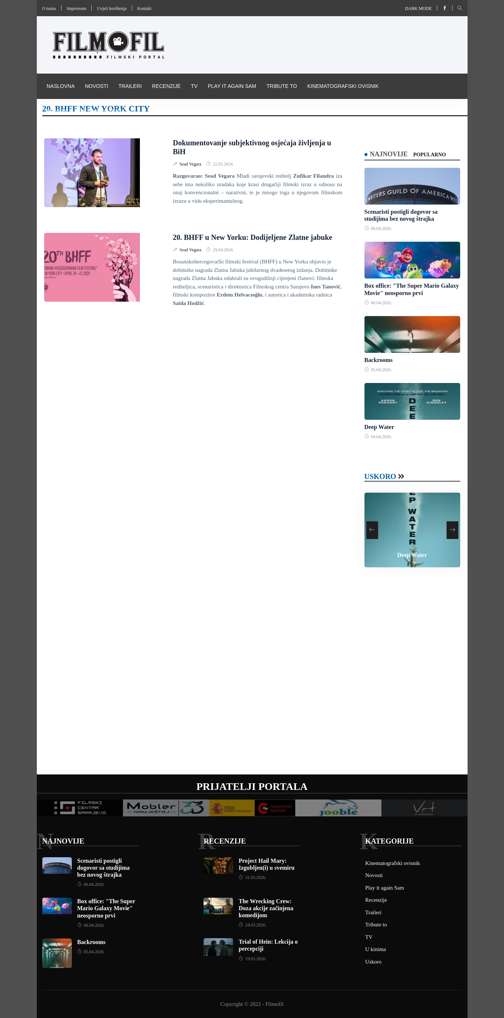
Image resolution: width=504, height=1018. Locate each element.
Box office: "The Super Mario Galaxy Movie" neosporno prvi (106, 908)
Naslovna (61, 86)
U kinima (375, 949)
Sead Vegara (191, 164)
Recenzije (166, 86)
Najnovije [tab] (389, 154)
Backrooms (378, 360)
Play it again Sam (232, 86)
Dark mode (418, 8)
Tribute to (282, 86)
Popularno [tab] (429, 154)
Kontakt (144, 8)
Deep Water (379, 427)
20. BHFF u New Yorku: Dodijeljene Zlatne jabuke (252, 237)
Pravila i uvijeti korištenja (86, 111)
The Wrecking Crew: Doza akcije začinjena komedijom (266, 908)
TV (194, 86)
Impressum (76, 8)
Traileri (130, 86)
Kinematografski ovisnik (343, 86)
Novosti (96, 86)
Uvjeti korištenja (111, 8)
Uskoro (380, 476)
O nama (49, 8)
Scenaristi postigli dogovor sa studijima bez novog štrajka (103, 868)
